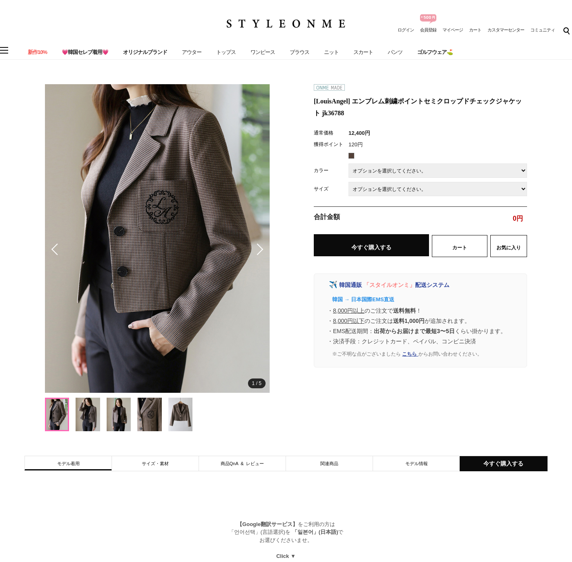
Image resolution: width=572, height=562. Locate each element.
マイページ (452, 29)
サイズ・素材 (155, 463)
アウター (191, 52)
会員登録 (428, 29)
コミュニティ (542, 29)
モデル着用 (68, 463)
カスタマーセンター (505, 29)
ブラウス (299, 52)
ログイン (406, 29)
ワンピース (262, 52)
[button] (257, 249)
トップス (226, 52)
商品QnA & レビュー (242, 463)
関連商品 (329, 463)
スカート (363, 52)
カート (475, 29)
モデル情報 (416, 463)
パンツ (395, 52)
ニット (331, 52)
